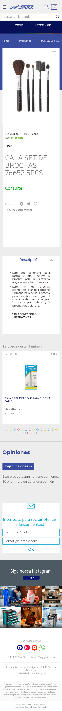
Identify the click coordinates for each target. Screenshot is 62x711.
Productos (25, 41)
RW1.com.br (42, 707)
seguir (31, 577)
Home (5, 41)
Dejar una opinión (18, 466)
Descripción (36, 260)
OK (31, 549)
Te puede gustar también (19, 210)
